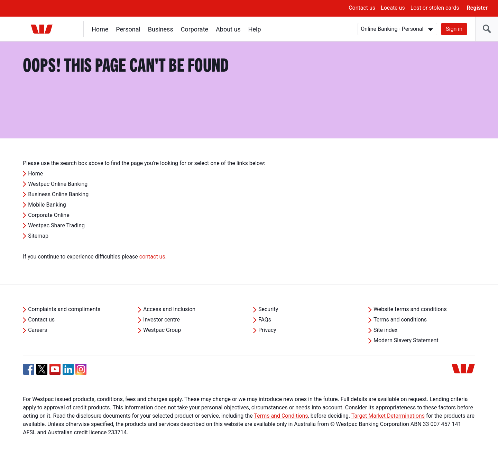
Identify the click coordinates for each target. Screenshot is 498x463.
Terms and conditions (400, 319)
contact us (152, 256)
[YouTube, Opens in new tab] (55, 369)
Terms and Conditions (281, 415)
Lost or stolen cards (435, 7)
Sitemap (38, 236)
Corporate (194, 29)
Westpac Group (162, 330)
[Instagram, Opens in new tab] (80, 373)
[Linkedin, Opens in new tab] (68, 369)
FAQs (264, 319)
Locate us (393, 7)
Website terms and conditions (410, 309)
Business (160, 29)
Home (100, 29)
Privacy (267, 330)
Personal (128, 29)
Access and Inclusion (169, 309)
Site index (385, 330)
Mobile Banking (47, 204)
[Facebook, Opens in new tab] (29, 369)
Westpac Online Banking (57, 184)
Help (254, 29)
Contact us (362, 7)
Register (477, 7)
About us (228, 29)
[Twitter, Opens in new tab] (42, 369)
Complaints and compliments (64, 309)
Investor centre (161, 319)
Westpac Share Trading (56, 225)
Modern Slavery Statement (406, 340)
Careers (37, 330)
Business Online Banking (58, 194)
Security (268, 309)
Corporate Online (49, 215)
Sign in (454, 29)
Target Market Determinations (388, 415)
